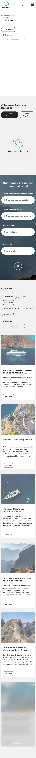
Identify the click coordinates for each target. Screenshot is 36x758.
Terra (7, 18)
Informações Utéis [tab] (11, 308)
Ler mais (8, 396)
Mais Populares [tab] (27, 115)
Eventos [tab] (28, 308)
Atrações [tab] (7, 314)
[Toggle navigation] (32, 4)
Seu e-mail (7, 244)
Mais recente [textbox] (13, 326)
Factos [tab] (23, 297)
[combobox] (13, 40)
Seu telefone (9, 225)
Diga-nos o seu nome (12, 209)
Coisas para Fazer (8, 15)
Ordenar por (7, 35)
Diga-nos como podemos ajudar (18, 193)
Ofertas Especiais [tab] (9, 115)
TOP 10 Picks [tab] (9, 297)
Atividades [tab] (8, 302)
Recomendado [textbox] (13, 40)
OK (18, 266)
